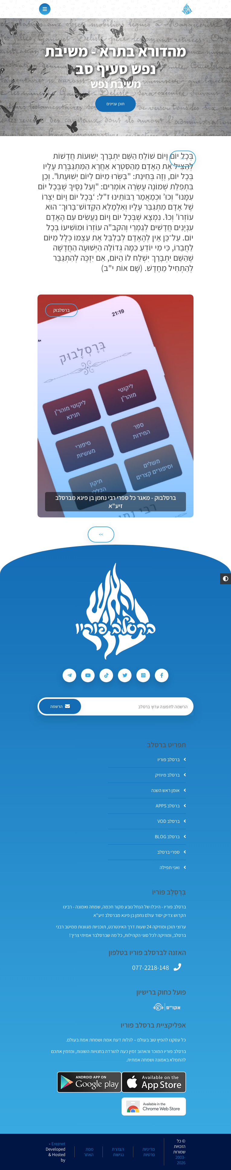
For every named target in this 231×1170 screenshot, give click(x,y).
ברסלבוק (61, 310)
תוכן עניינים (115, 103)
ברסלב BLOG (170, 836)
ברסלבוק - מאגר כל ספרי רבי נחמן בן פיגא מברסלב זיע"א (115, 502)
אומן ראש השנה (168, 790)
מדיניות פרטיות (148, 1151)
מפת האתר (88, 1151)
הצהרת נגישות (118, 1151)
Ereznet (58, 1143)
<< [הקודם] (183, 158)
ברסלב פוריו (172, 759)
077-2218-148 (150, 967)
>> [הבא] (101, 534)
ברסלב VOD (172, 821)
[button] (225, 578)
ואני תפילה (173, 867)
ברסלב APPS (171, 806)
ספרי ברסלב (171, 852)
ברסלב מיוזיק (170, 775)
